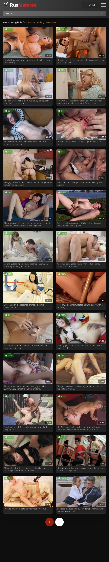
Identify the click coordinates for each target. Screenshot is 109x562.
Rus (23, 5)
